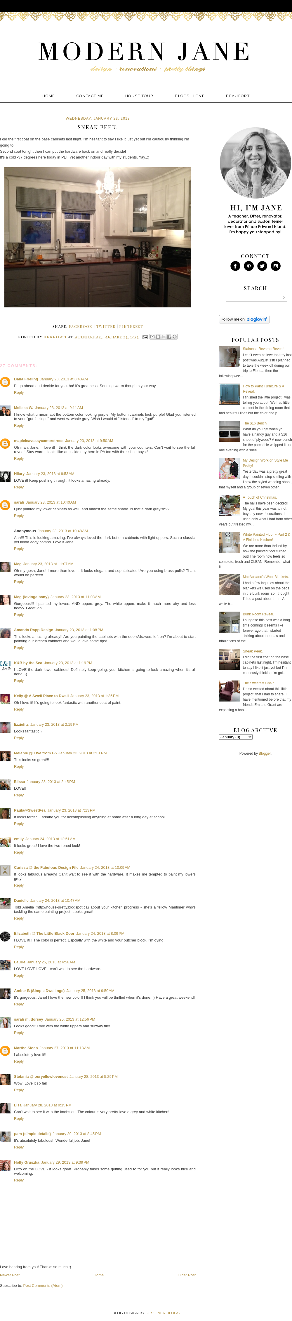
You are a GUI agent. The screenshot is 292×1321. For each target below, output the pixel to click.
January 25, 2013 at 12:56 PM (70, 1019)
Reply (19, 392)
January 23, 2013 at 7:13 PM (71, 810)
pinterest (131, 326)
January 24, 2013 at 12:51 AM (50, 839)
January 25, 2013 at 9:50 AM (90, 990)
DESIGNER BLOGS (163, 1313)
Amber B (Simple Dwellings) (39, 990)
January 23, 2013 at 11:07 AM (48, 564)
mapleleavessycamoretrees (38, 440)
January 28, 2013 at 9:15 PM (47, 1105)
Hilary (19, 473)
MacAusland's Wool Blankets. (266, 577)
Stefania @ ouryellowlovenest (41, 1076)
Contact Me (90, 96)
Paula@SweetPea (30, 810)
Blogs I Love (190, 96)
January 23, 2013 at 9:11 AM (59, 407)
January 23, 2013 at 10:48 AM (63, 531)
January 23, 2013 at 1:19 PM (68, 663)
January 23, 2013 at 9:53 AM (50, 473)
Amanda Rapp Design (33, 630)
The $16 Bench (255, 423)
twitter (105, 326)
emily (19, 839)
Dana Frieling (26, 379)
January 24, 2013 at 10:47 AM (55, 900)
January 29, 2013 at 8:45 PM (77, 1134)
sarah (19, 502)
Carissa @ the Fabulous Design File (46, 867)
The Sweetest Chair (258, 683)
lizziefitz (21, 724)
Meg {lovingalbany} (31, 597)
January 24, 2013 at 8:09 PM (100, 933)
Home (48, 96)
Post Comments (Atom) (43, 1285)
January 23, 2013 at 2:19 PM (54, 724)
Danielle (21, 900)
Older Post (187, 1275)
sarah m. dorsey (28, 1019)
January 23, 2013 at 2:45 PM (51, 781)
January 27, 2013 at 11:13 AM (65, 1048)
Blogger (265, 753)
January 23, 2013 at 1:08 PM (79, 630)
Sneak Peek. (253, 651)
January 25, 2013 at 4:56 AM (51, 962)
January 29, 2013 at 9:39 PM (65, 1162)
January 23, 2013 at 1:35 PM (94, 696)
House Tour (139, 96)
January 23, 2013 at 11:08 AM (76, 597)
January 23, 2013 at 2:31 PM (82, 753)
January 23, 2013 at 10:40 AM (51, 502)
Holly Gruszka (26, 1162)
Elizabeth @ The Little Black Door (44, 933)
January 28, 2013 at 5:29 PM (93, 1076)
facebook (80, 326)
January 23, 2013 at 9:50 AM (89, 440)
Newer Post (10, 1275)
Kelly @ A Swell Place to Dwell (41, 696)
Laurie (19, 962)
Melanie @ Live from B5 (35, 753)
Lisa (18, 1105)
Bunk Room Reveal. (258, 614)
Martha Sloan (26, 1048)
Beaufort (237, 96)
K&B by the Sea (28, 663)
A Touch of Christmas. (260, 497)
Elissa (19, 781)
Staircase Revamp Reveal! (263, 349)
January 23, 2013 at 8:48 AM (64, 379)
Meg (18, 564)
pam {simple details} (32, 1134)
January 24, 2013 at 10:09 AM (105, 867)
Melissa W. (23, 407)
